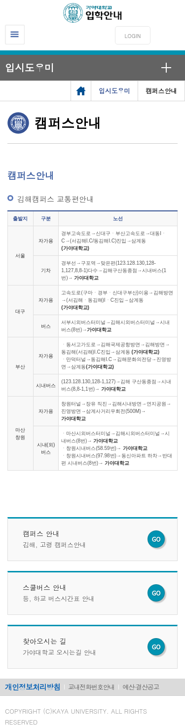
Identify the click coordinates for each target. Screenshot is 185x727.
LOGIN (133, 36)
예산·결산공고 (140, 686)
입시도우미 (29, 67)
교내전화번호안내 (91, 686)
